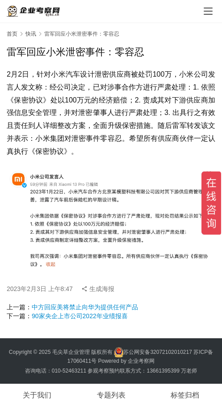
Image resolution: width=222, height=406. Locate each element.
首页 (12, 34)
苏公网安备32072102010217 (157, 352)
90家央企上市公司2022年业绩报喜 (80, 316)
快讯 (30, 34)
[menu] (208, 11)
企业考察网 (141, 361)
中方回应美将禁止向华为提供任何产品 (85, 307)
